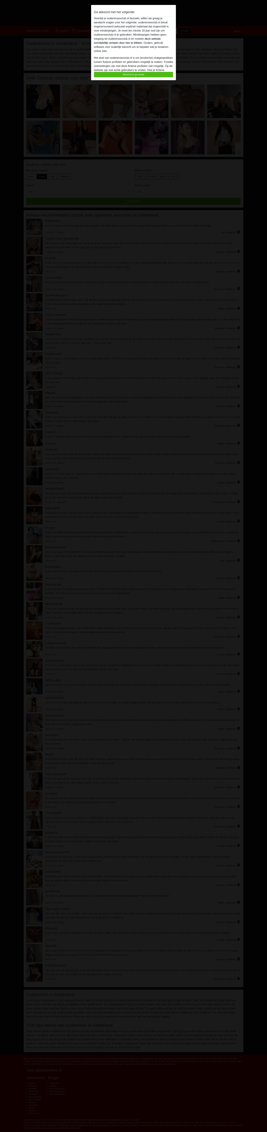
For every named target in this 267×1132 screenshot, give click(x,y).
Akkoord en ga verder (133, 74)
